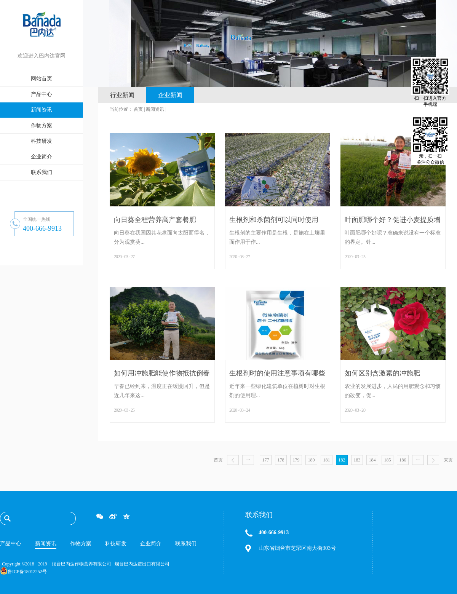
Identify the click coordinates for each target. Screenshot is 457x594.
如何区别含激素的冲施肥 (382, 373)
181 (326, 460)
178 (281, 460)
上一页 (232, 460)
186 (402, 460)
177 (265, 460)
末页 (448, 460)
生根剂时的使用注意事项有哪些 (277, 373)
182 (342, 460)
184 (372, 460)
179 (296, 460)
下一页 (433, 460)
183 (357, 460)
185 (387, 460)
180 (311, 460)
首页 (218, 460)
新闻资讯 (155, 109)
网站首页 (41, 78)
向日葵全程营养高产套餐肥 (155, 220)
